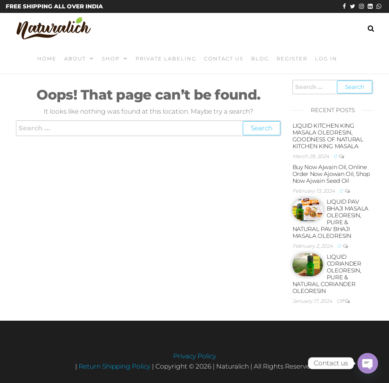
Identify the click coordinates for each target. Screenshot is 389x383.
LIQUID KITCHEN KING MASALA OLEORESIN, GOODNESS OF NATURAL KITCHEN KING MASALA (328, 136)
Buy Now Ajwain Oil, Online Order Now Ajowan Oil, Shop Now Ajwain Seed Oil (331, 173)
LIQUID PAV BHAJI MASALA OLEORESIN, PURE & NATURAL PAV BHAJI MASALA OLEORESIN (330, 218)
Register (292, 58)
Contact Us (224, 58)
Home (47, 58)
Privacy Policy (194, 356)
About (75, 58)
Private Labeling (166, 58)
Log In (326, 58)
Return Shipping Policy (115, 366)
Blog (260, 58)
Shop (111, 58)
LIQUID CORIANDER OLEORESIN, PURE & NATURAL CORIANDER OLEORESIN (327, 273)
